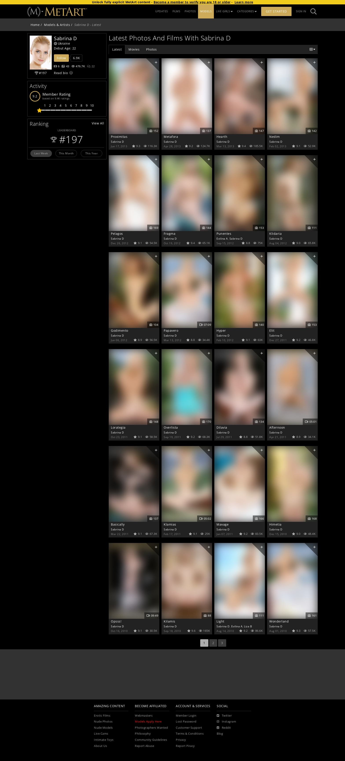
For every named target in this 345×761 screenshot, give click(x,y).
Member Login (186, 715)
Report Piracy (185, 746)
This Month (66, 153)
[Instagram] (226, 722)
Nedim (274, 137)
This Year (91, 153)
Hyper (221, 330)
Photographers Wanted (151, 728)
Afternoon (277, 427)
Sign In (301, 11)
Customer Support (189, 728)
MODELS (206, 11)
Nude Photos (103, 721)
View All (98, 123)
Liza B (248, 626)
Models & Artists (57, 25)
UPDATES (161, 11)
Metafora (171, 137)
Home (35, 25)
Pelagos (117, 233)
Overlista (171, 427)
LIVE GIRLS (224, 11)
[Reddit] (224, 728)
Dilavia (222, 427)
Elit (271, 330)
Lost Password (186, 721)
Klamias (170, 524)
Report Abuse (144, 746)
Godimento (119, 330)
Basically (118, 524)
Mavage (223, 524)
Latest (117, 49)
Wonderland (279, 621)
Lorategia (118, 427)
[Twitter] (224, 716)
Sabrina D (117, 141)
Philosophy (143, 734)
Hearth (222, 137)
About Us (100, 746)
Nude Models (103, 728)
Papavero (171, 330)
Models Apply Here (148, 721)
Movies (133, 49)
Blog (220, 734)
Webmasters (143, 715)
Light (220, 621)
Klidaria (275, 233)
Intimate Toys (104, 740)
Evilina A (222, 238)
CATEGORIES (247, 11)
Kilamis (169, 621)
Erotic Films (102, 715)
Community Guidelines (151, 740)
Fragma (169, 233)
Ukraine (62, 43)
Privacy (181, 740)
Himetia (275, 524)
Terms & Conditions (190, 734)
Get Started (276, 11)
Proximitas (119, 137)
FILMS (176, 11)
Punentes (224, 233)
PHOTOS (190, 11)
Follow (61, 58)
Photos (151, 49)
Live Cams (101, 734)
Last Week (41, 153)
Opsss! (116, 621)
